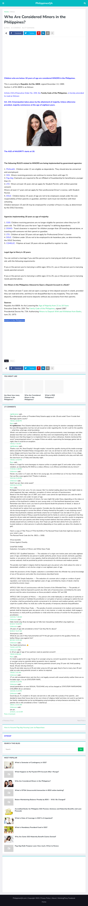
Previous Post (8, 720)
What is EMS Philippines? (50, 396)
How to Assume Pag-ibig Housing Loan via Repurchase (24, 727)
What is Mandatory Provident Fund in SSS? (31, 827)
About (54, 898)
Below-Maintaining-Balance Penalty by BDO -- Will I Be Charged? (40, 800)
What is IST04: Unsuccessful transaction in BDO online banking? (39, 790)
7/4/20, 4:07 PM (15, 647)
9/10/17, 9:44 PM (16, 624)
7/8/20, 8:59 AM (15, 654)
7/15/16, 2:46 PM (16, 469)
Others (12, 12)
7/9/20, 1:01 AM (15, 673)
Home (6, 12)
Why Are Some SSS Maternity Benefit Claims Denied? (35, 837)
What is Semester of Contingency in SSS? (31, 763)
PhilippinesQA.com (20, 898)
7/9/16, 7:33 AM (15, 444)
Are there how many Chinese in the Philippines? (11, 397)
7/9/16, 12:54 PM (16, 460)
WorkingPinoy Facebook (66, 898)
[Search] (41, 749)
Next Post (81, 720)
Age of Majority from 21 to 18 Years (54, 305)
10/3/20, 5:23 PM (16, 691)
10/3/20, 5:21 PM (16, 682)
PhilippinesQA (44, 3)
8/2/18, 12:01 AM (16, 640)
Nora (11, 423)
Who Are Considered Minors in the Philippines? (33, 397)
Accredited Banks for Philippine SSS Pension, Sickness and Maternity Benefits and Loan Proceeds (48, 810)
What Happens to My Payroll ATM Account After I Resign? (37, 772)
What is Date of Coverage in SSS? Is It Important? (34, 818)
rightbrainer (14, 414)
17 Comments (29, 28)
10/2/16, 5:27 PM (16, 485)
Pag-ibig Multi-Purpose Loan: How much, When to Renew (37, 846)
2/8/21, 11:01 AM (16, 705)
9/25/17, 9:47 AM (16, 631)
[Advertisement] (44, 55)
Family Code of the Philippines (42, 308)
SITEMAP (7, 736)
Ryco (11, 462)
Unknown (13, 471)
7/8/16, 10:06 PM (16, 421)
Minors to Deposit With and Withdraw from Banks (60, 311)
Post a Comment (9, 714)
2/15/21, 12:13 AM (16, 712)
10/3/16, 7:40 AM (16, 617)
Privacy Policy (45, 898)
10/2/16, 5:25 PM (16, 478)
